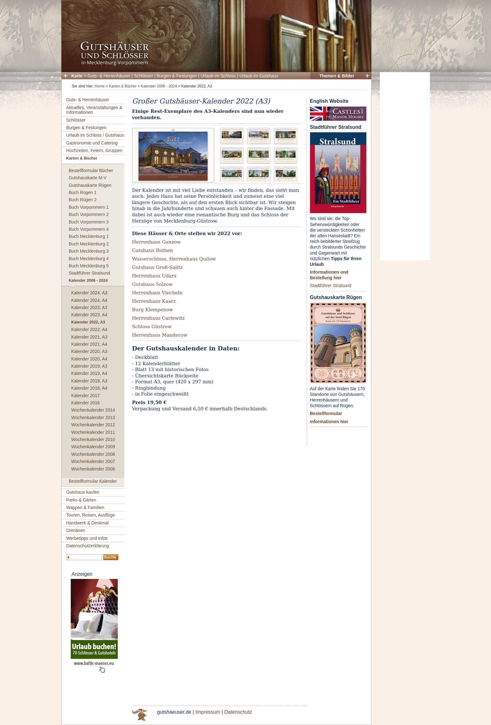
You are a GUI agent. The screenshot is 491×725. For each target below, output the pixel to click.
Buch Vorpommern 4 (89, 229)
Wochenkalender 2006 (93, 468)
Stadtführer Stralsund (89, 273)
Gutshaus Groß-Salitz (157, 267)
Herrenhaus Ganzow (156, 242)
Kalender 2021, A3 (89, 336)
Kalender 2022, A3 (88, 322)
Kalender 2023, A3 (89, 307)
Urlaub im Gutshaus (259, 75)
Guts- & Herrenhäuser (108, 75)
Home (100, 86)
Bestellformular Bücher (91, 170)
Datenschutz (238, 712)
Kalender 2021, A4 (89, 344)
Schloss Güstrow (152, 326)
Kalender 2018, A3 (89, 380)
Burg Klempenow (152, 310)
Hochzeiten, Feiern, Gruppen (94, 150)
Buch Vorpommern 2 (89, 214)
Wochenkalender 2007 (93, 461)
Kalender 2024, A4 (89, 300)
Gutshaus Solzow (152, 284)
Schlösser (143, 75)
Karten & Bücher (123, 86)
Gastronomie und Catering (92, 142)
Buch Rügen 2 (83, 199)
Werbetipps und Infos (87, 538)
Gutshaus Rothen (152, 250)
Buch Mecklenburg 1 (89, 236)
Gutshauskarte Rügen (90, 185)
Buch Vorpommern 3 (89, 221)
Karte (77, 75)
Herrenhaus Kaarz (154, 301)
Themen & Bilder (336, 75)
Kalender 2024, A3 (89, 292)
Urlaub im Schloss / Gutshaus (95, 135)
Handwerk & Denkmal (87, 522)
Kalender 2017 (85, 395)
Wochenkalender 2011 (93, 432)
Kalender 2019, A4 (89, 373)
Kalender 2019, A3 (89, 366)
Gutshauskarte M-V (88, 177)
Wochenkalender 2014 (93, 409)
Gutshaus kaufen (83, 492)
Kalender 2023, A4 (89, 314)
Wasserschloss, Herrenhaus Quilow (174, 259)
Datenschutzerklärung (87, 545)
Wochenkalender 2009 (93, 446)
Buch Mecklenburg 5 (89, 265)
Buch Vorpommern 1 (89, 207)
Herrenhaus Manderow (160, 335)
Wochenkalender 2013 (93, 417)
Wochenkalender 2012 (93, 424)
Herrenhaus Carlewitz (158, 318)
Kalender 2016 (85, 402)
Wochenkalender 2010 (93, 439)
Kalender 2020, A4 (89, 358)
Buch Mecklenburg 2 (89, 243)
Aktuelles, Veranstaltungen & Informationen (94, 110)
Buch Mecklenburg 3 (89, 251)
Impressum (207, 712)
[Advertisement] (405, 166)
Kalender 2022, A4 (89, 329)
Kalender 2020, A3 (89, 351)
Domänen (75, 530)
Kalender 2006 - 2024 (159, 86)
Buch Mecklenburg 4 (89, 258)
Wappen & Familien (85, 507)
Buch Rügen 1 (83, 192)
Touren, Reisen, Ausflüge (90, 514)
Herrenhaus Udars (154, 276)
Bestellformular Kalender (93, 481)
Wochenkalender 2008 (93, 454)
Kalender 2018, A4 (89, 388)
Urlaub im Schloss (218, 75)
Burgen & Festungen (177, 75)
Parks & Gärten (81, 499)
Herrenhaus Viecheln (157, 293)
